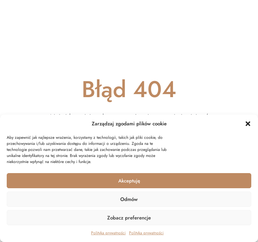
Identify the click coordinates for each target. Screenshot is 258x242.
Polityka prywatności (108, 233)
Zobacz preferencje (129, 217)
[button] (248, 123)
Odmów (129, 199)
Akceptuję (129, 181)
